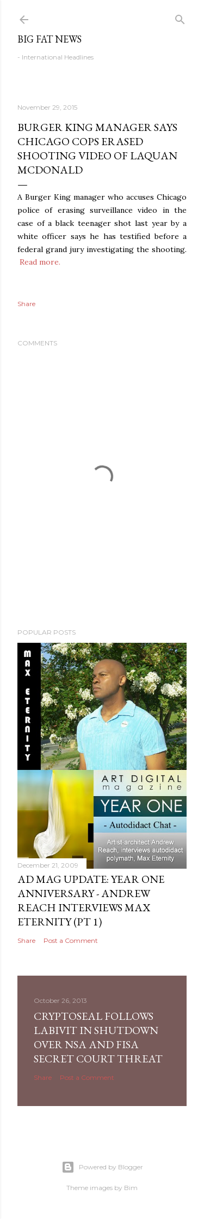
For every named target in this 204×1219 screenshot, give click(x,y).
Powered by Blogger (102, 1167)
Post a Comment (71, 940)
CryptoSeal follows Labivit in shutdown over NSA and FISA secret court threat (98, 1037)
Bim (131, 1188)
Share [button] (26, 304)
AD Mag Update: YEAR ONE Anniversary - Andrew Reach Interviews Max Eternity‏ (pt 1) (90, 900)
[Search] (180, 17)
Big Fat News (49, 39)
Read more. (40, 262)
